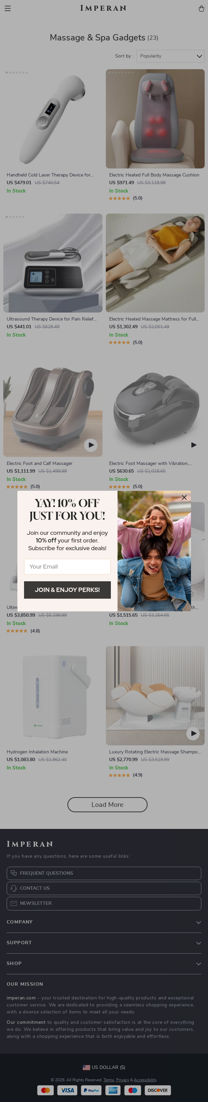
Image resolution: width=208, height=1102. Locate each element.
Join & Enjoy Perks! (67, 590)
